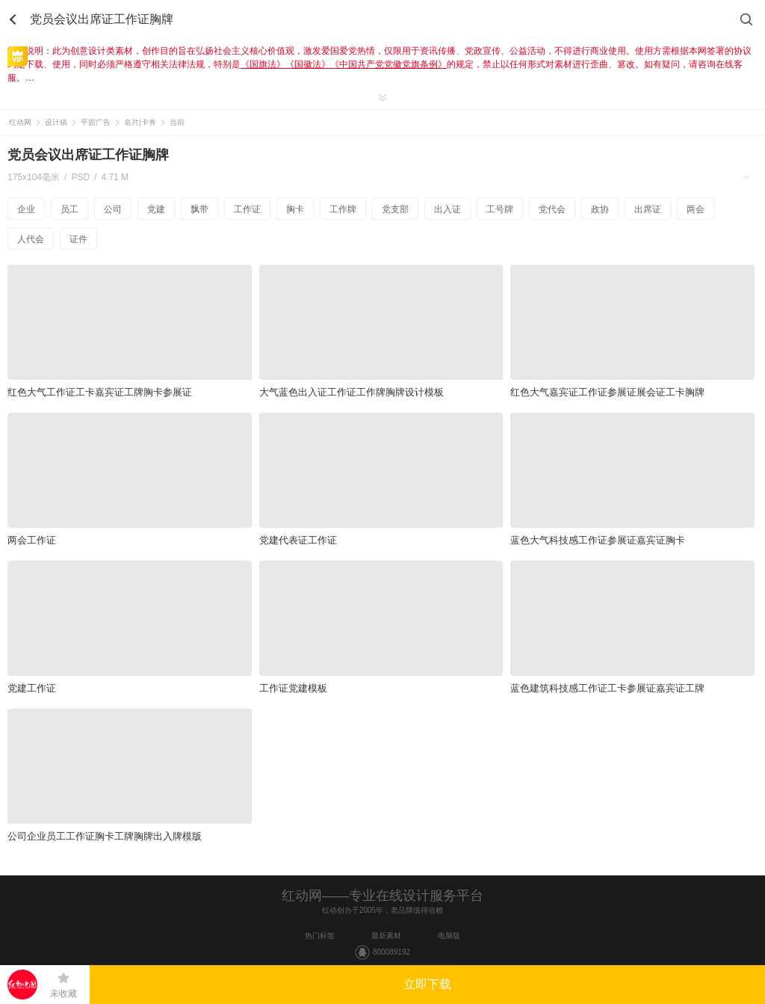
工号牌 (499, 209)
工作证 (247, 209)
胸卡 (295, 209)
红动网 (20, 122)
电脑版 (449, 935)
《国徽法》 (307, 64)
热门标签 (320, 935)
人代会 (30, 239)
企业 (26, 209)
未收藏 (63, 993)
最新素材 (386, 935)
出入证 (447, 209)
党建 (156, 209)
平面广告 (96, 122)
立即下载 (427, 984)
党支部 (395, 209)
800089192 (391, 952)
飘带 (199, 209)
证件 (78, 239)
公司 (113, 209)
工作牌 (342, 209)
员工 (69, 209)
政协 (600, 209)
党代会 (552, 209)
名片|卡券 (140, 122)
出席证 (647, 209)
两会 (695, 209)
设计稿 (56, 122)
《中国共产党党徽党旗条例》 (388, 64)
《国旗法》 (263, 64)
